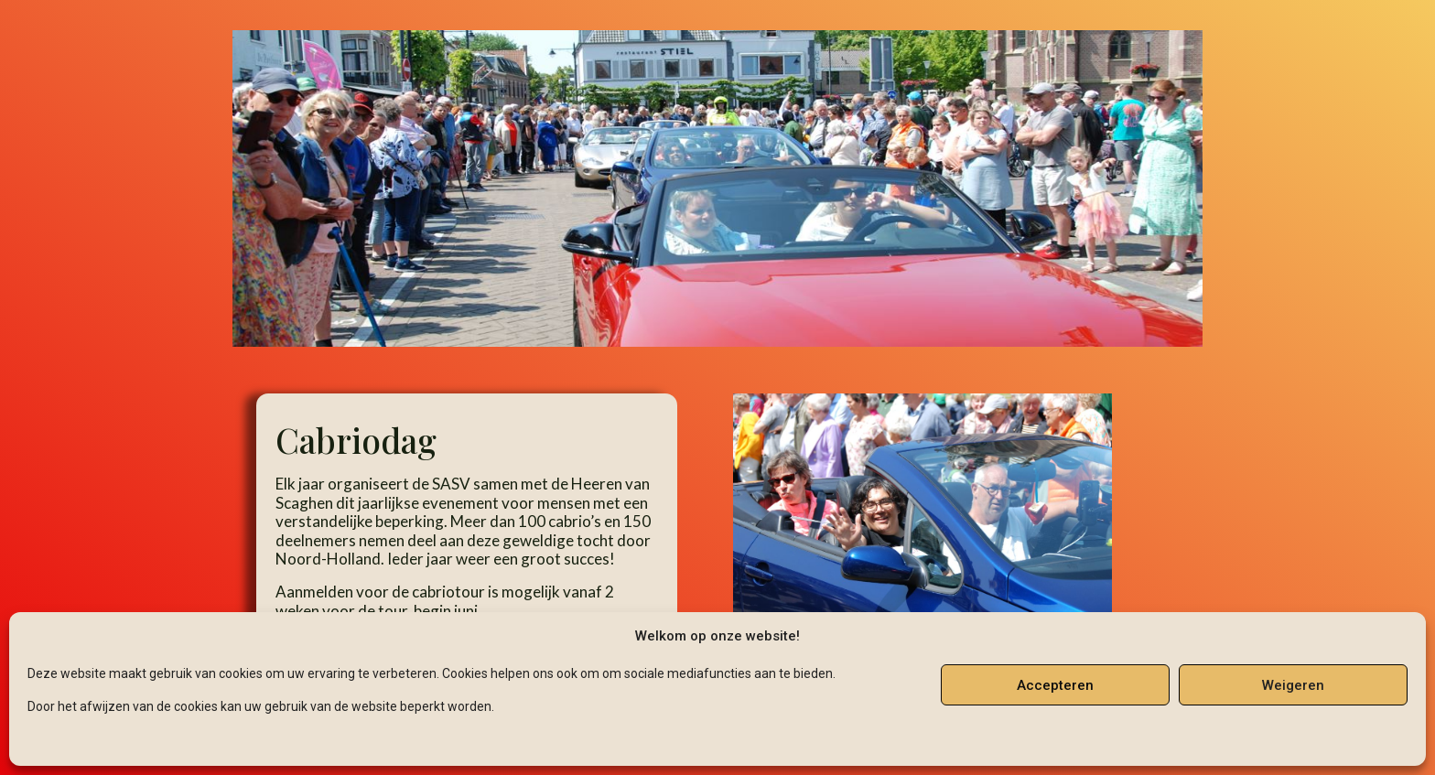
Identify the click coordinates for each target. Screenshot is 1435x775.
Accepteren (1055, 685)
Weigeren (1293, 685)
